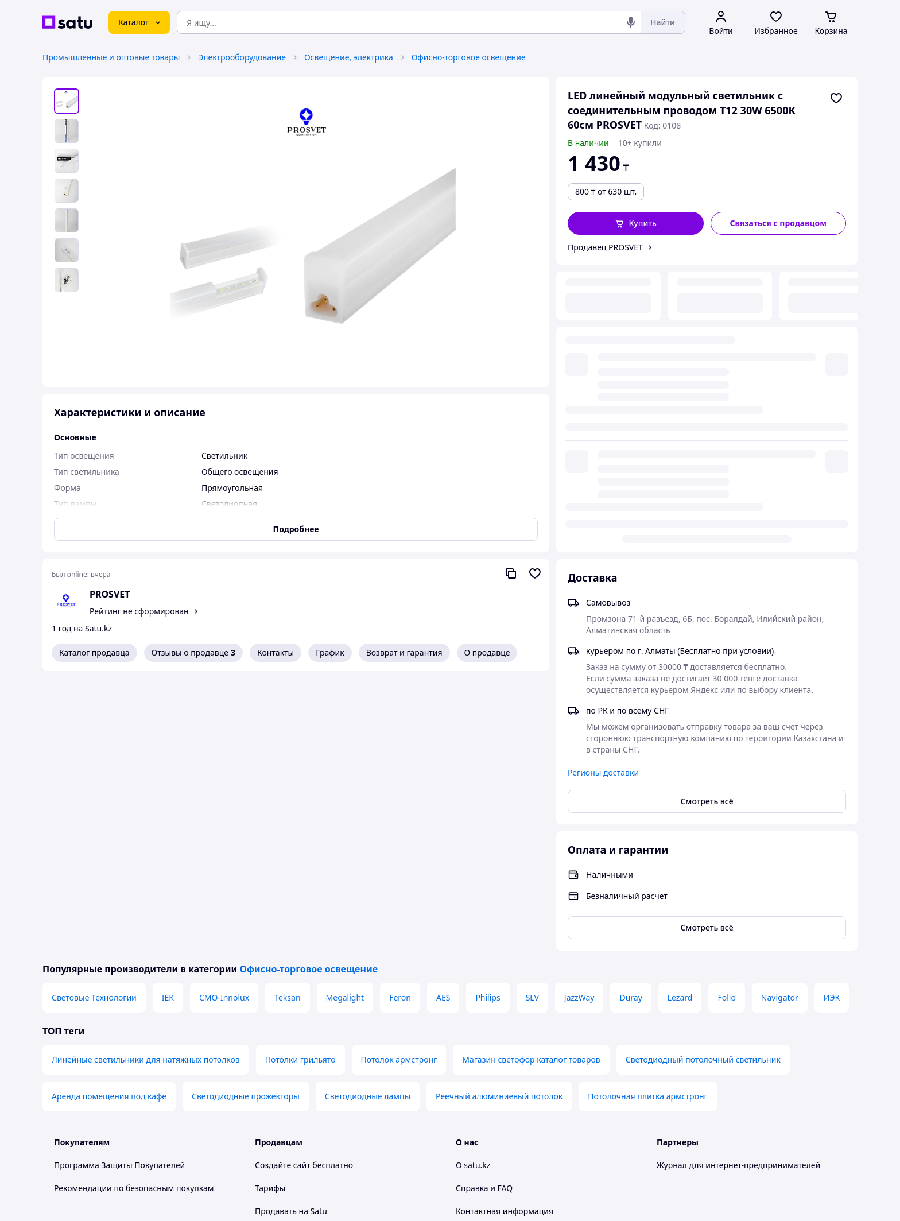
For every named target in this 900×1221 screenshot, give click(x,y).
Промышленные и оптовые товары (111, 57)
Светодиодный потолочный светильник (703, 779)
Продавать (276, 931)
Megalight (345, 717)
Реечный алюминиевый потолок (499, 816)
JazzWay (579, 717)
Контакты (275, 652)
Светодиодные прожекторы (246, 816)
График (330, 652)
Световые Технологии (94, 717)
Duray (630, 717)
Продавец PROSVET (605, 247)
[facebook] (684, 1100)
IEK (168, 717)
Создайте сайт (283, 885)
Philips (487, 717)
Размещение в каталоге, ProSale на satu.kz (337, 954)
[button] (636, 223)
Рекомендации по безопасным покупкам (134, 908)
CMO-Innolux (224, 717)
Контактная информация (504, 931)
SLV (532, 717)
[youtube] (663, 1100)
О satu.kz (473, 885)
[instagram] (705, 1100)
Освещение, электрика (348, 57)
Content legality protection (506, 977)
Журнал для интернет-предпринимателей (738, 885)
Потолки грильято (300, 779)
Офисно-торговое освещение (469, 57)
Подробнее (296, 529)
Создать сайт (597, 1198)
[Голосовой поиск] (631, 22)
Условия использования (568, 1167)
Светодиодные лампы (367, 816)
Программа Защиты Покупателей (119, 885)
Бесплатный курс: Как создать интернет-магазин (349, 977)
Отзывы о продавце (193, 652)
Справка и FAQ (484, 908)
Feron (400, 717)
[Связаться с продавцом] (779, 223)
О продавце (487, 652)
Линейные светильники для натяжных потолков (146, 779)
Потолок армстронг (399, 779)
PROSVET (110, 594)
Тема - (301, 1100)
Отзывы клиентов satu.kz (303, 1000)
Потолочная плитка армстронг (647, 816)
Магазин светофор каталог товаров (531, 779)
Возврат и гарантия (404, 652)
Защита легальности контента (514, 954)
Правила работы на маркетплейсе (321, 1069)
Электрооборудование (242, 57)
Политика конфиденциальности (317, 1046)
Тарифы (270, 908)
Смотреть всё (706, 513)
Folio (726, 717)
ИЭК (832, 717)
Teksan (287, 717)
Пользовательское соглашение (315, 1023)
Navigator (779, 717)
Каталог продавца (94, 652)
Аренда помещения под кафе (109, 816)
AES (443, 717)
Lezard (680, 717)
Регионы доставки (603, 484)
